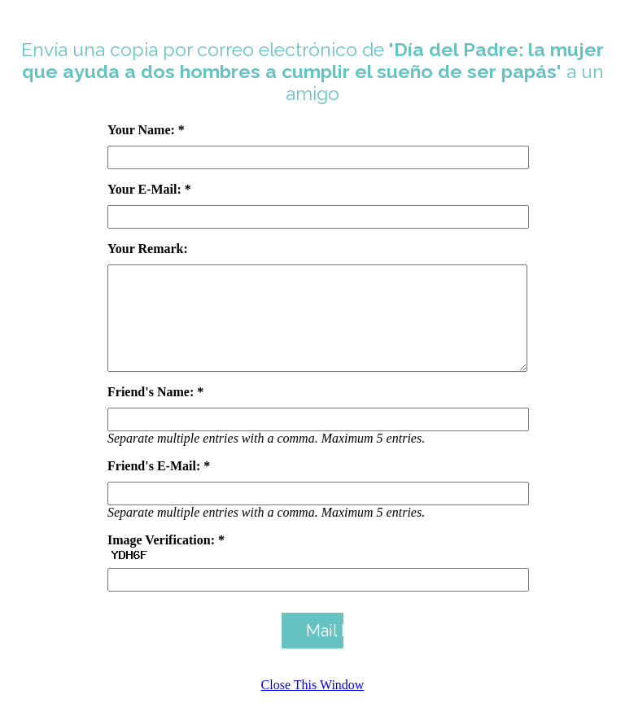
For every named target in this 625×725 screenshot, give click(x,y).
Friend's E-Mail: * (158, 485)
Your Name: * (146, 130)
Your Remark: (147, 248)
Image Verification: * (166, 559)
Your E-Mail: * (149, 189)
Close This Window (313, 704)
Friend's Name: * (155, 411)
